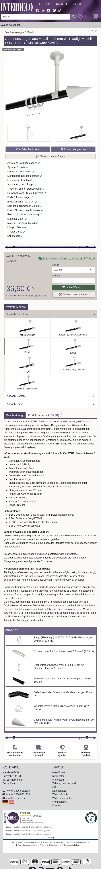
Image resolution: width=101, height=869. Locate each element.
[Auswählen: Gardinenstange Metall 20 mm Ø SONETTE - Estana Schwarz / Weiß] (73, 328)
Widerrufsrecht (60, 794)
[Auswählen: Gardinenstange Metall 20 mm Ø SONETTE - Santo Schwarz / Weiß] (27, 328)
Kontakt (56, 805)
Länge (55, 265)
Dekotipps (44, 4)
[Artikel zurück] (88, 30)
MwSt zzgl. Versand (36, 295)
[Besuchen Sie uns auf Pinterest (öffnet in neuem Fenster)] (54, 10)
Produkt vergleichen (73, 149)
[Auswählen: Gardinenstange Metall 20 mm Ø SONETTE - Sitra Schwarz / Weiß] (73, 346)
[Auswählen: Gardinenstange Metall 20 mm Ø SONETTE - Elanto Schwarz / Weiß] (73, 365)
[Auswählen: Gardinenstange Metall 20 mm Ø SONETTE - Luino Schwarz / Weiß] (27, 365)
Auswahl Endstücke (51, 314)
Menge (56, 275)
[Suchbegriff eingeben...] (35, 17)
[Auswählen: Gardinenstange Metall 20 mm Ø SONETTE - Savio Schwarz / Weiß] (27, 346)
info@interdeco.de (15, 798)
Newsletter (58, 776)
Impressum (58, 779)
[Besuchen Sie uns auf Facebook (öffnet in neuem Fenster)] (37, 10)
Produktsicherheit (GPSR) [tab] (43, 415)
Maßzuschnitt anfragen (50, 156)
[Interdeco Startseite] (17, 7)
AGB (55, 787)
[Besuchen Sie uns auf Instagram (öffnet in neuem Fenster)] (43, 10)
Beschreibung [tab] (14, 415)
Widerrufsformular (62, 798)
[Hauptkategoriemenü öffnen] (11, 25)
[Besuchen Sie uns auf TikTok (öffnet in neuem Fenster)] (59, 10)
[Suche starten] (73, 17)
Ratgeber (63, 4)
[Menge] (73, 280)
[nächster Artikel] (96, 30)
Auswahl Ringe (51, 404)
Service (78, 4)
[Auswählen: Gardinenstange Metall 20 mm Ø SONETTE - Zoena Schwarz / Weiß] (27, 383)
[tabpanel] (50, 523)
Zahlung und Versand (64, 783)
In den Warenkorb (73, 287)
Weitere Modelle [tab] (16, 307)
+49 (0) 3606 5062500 (18, 790)
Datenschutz (59, 790)
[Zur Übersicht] (92, 30)
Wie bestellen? (60, 801)
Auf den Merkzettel (27, 149)
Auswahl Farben (51, 395)
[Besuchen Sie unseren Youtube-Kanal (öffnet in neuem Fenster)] (48, 10)
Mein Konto (58, 772)
